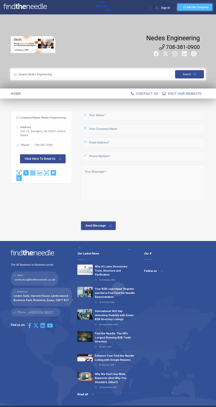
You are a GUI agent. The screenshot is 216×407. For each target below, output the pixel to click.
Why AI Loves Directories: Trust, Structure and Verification (111, 270)
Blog (81, 7)
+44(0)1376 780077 (40, 312)
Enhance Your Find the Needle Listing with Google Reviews (114, 357)
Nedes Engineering (173, 38)
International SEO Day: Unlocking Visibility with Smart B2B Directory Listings (114, 315)
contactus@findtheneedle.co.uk (34, 279)
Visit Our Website (182, 94)
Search (189, 74)
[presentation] (107, 211)
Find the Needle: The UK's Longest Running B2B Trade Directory (113, 337)
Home (54, 7)
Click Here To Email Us (43, 159)
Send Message (98, 226)
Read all (85, 394)
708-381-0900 (179, 47)
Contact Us (144, 94)
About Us (68, 7)
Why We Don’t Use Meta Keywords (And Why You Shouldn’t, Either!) (110, 378)
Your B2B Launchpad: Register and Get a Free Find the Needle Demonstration (115, 293)
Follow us (153, 271)
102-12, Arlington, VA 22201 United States (42, 133)
